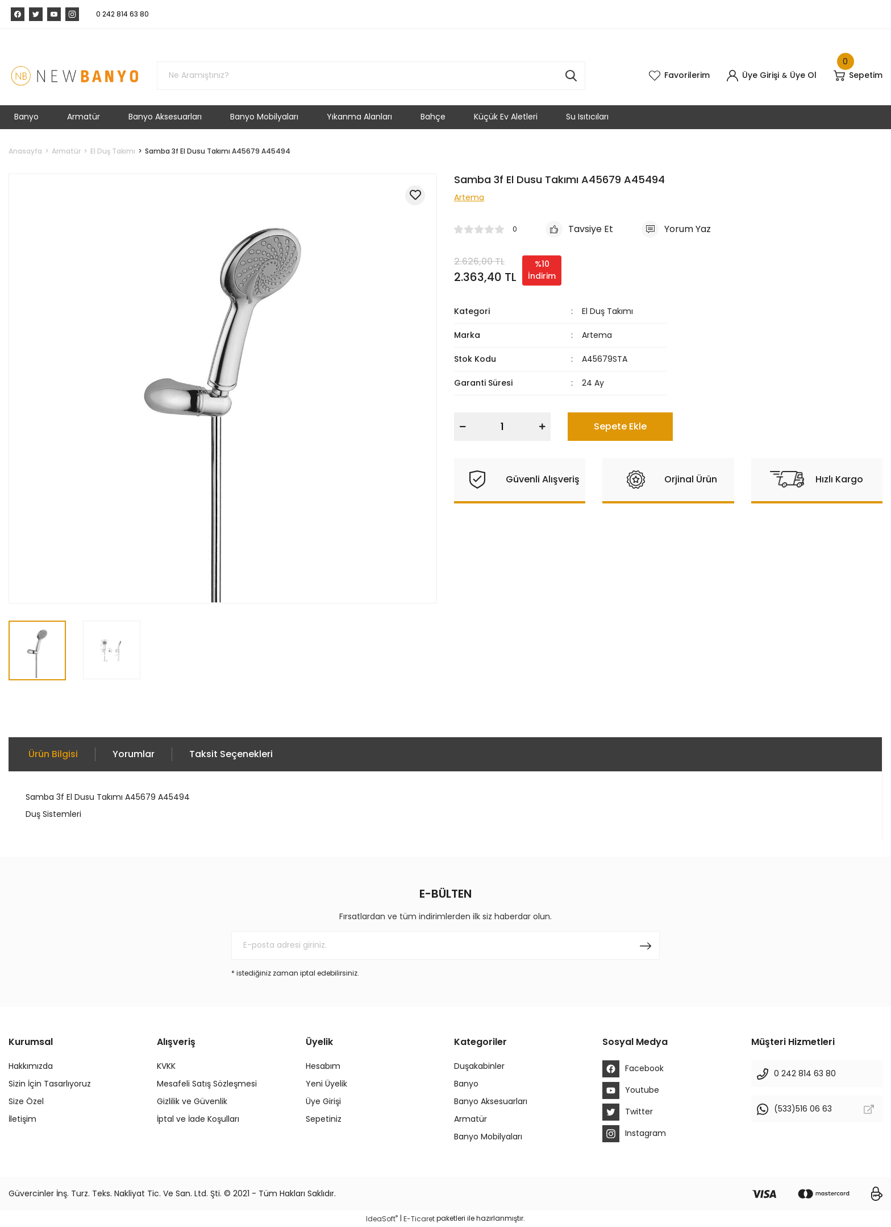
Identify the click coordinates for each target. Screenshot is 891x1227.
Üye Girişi (323, 1101)
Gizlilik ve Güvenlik (192, 1101)
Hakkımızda (31, 1066)
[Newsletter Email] (445, 945)
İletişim (22, 1119)
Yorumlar (134, 754)
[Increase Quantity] (542, 426)
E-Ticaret (419, 1219)
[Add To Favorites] (415, 195)
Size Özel (26, 1101)
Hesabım (323, 1066)
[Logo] (74, 75)
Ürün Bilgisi (53, 754)
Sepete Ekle (620, 426)
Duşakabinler (479, 1066)
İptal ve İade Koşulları (198, 1119)
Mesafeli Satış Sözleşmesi (207, 1083)
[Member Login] (753, 75)
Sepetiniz (324, 1119)
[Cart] (858, 75)
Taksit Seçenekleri (231, 754)
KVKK (166, 1066)
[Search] (371, 75)
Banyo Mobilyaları (488, 1136)
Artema (597, 335)
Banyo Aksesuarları (490, 1101)
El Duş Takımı (607, 311)
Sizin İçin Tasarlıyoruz (50, 1083)
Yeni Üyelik (326, 1083)
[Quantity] (502, 426)
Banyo (466, 1083)
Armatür (470, 1119)
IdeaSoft (382, 1219)
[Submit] (645, 945)
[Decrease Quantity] (462, 426)
